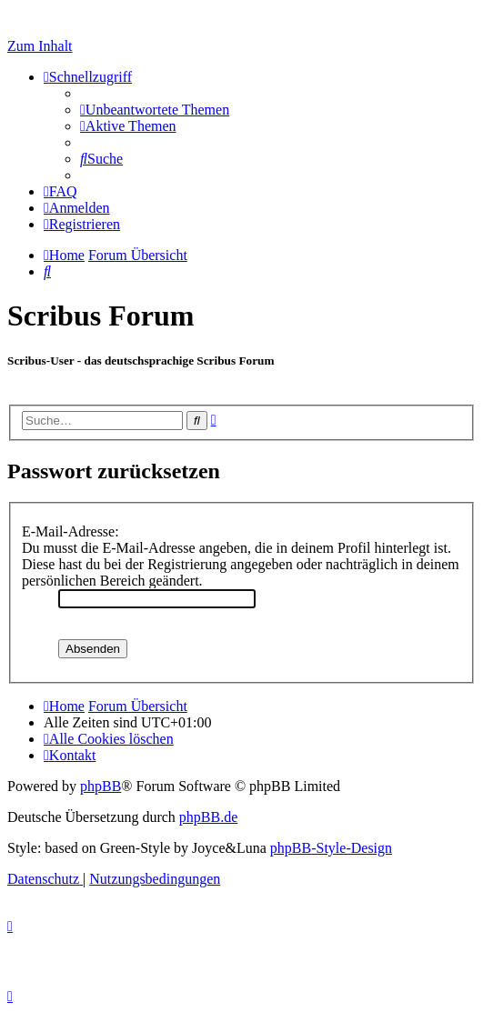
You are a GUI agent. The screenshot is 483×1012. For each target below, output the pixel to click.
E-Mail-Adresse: (70, 531)
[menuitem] (154, 109)
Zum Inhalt (40, 46)
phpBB (100, 786)
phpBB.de (208, 817)
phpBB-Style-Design (331, 848)
